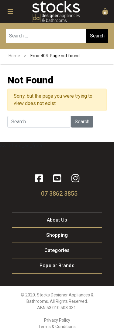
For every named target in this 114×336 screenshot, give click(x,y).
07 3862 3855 (59, 193)
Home (14, 55)
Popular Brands (57, 265)
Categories (57, 250)
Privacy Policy (57, 320)
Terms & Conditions (57, 326)
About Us (57, 220)
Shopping (57, 235)
